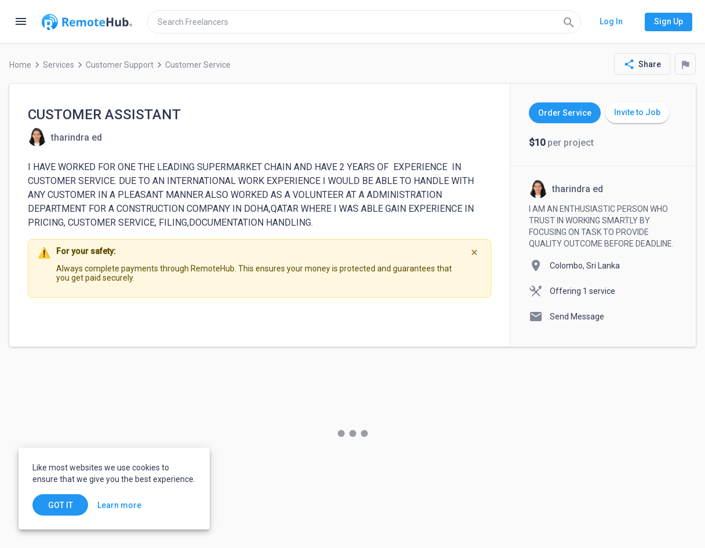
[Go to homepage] (87, 22)
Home (20, 64)
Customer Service (198, 64)
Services (58, 64)
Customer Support (120, 64)
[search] (364, 22)
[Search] (568, 22)
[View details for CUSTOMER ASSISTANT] (65, 137)
